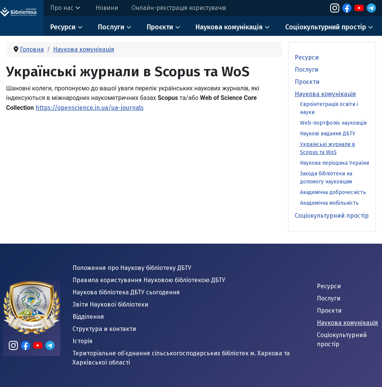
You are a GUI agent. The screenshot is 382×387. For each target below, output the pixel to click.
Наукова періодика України (334, 163)
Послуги (111, 27)
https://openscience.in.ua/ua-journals (89, 107)
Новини (107, 7)
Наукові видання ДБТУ (327, 133)
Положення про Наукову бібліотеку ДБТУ (131, 267)
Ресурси (62, 27)
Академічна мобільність (329, 203)
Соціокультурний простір (325, 27)
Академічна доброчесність (333, 192)
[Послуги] (128, 27)
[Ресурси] (80, 27)
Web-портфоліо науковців (333, 123)
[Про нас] (77, 8)
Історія (82, 341)
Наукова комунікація (229, 27)
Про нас (61, 7)
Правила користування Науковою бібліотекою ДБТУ (148, 280)
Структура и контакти (104, 328)
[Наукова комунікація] (267, 27)
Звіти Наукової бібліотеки (110, 304)
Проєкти (160, 27)
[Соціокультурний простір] (370, 27)
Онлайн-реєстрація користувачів (179, 7)
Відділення (88, 316)
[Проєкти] (177, 27)
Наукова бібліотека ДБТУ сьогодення (126, 292)
